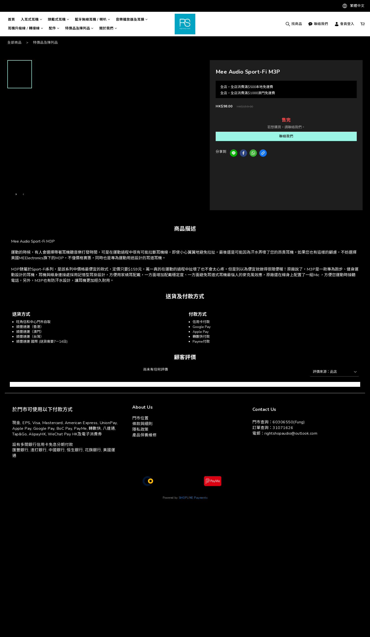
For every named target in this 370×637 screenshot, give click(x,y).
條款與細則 (142, 424)
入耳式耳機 (31, 19)
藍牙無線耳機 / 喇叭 (92, 19)
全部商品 (14, 42)
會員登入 (344, 24)
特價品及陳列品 (79, 28)
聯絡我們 (318, 24)
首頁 (11, 19)
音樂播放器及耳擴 (132, 19)
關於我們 (108, 28)
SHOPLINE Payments (193, 498)
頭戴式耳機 (58, 19)
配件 (54, 28)
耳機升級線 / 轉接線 (25, 28)
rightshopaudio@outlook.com (290, 433)
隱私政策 (140, 429)
